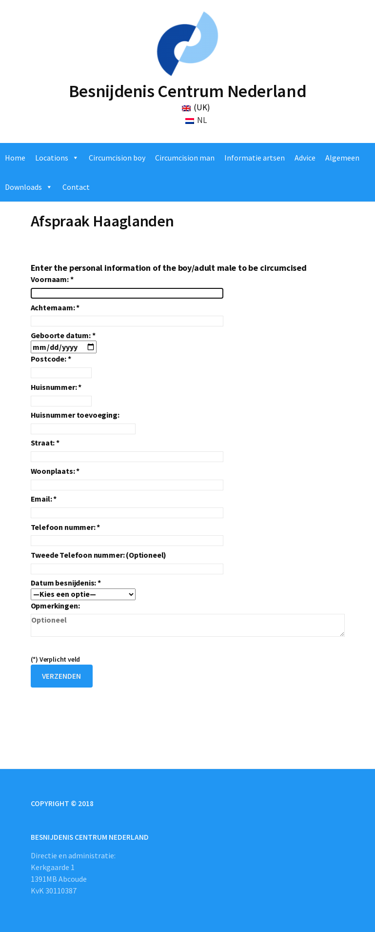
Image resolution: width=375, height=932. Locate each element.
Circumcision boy (117, 157)
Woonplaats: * (127, 478)
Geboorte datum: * (64, 341)
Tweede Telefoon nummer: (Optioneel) (127, 562)
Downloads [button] (23, 187)
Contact (76, 187)
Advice (305, 157)
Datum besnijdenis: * (83, 588)
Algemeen (342, 157)
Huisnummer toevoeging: (83, 422)
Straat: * (127, 450)
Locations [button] (51, 157)
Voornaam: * (127, 286)
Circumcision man (185, 157)
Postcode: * (61, 366)
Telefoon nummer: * (127, 534)
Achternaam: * (127, 314)
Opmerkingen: (188, 620)
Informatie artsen (254, 157)
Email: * (127, 506)
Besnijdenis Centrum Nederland (188, 91)
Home (15, 157)
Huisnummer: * (61, 394)
